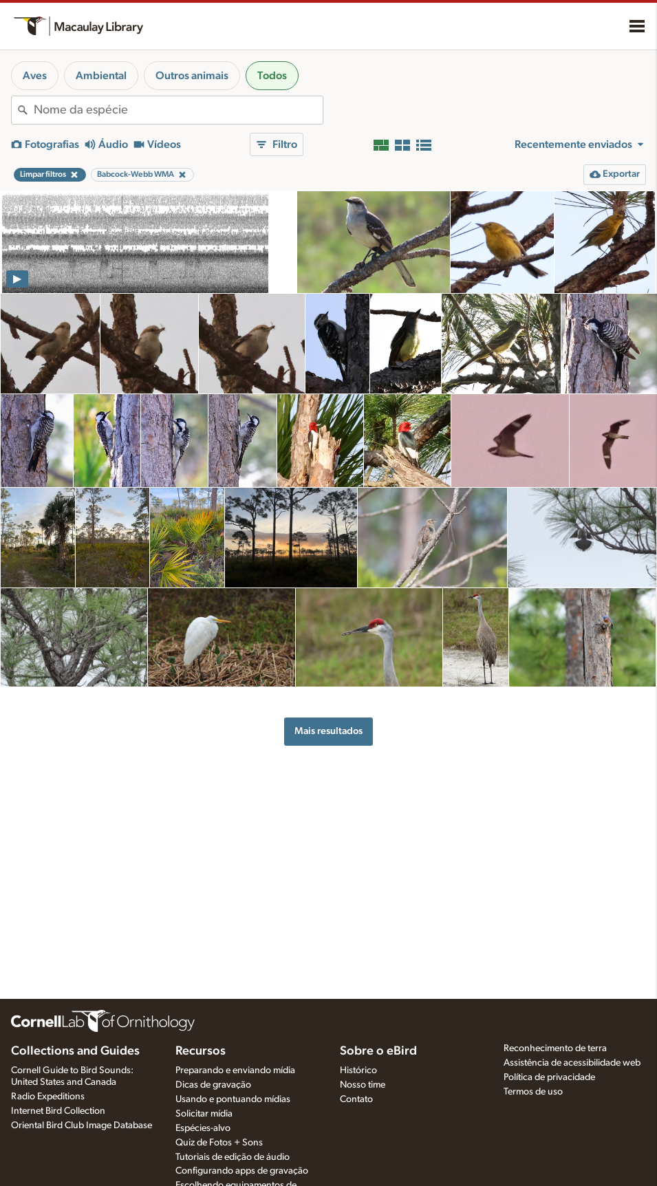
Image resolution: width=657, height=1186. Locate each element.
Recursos (200, 1051)
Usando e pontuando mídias (232, 1099)
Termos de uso (533, 1092)
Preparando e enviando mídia (235, 1070)
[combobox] (178, 110)
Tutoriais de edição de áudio (232, 1157)
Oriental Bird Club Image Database (81, 1125)
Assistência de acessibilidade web (572, 1063)
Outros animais (191, 75)
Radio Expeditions (48, 1096)
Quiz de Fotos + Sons (219, 1142)
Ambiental (101, 75)
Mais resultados (328, 731)
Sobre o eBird (378, 1051)
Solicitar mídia (204, 1114)
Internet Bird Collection (58, 1111)
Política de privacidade (549, 1077)
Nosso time (362, 1085)
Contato (356, 1099)
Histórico (358, 1070)
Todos (272, 75)
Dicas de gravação (213, 1085)
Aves (35, 75)
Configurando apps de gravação (241, 1171)
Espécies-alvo (202, 1128)
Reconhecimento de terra (555, 1048)
